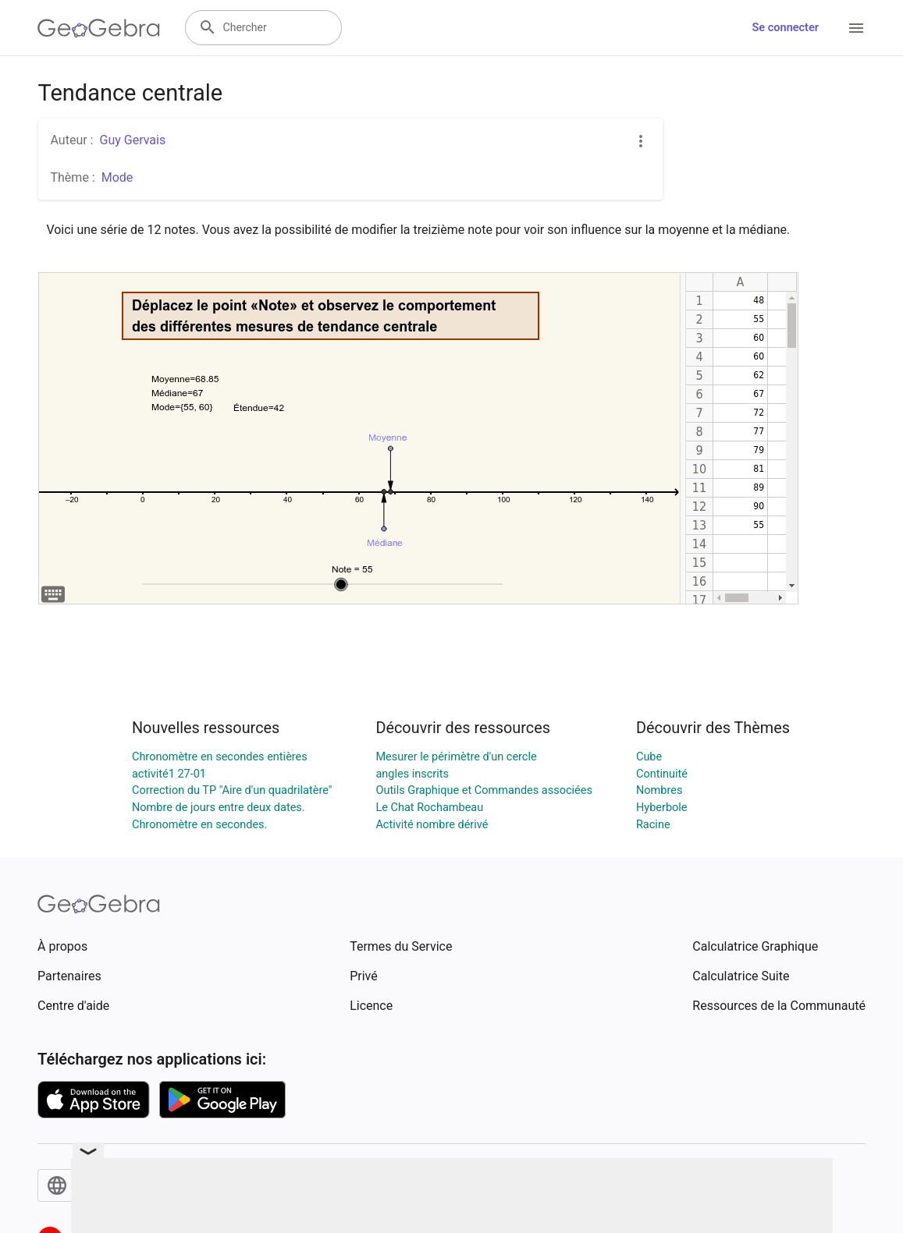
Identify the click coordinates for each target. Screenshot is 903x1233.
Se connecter (785, 27)
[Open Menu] (856, 28)
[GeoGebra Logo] (98, 28)
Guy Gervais (132, 140)
